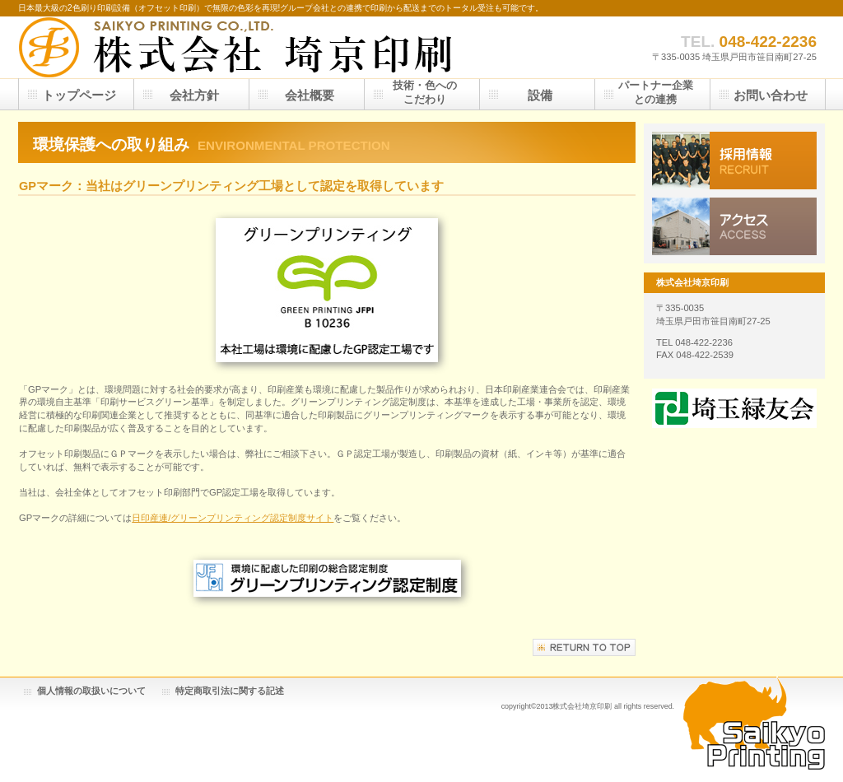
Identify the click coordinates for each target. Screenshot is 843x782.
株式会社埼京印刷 (236, 47)
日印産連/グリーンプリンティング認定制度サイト (232, 518)
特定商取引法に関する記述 (229, 691)
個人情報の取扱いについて (91, 691)
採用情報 (734, 160)
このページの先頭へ (584, 647)
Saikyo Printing (754, 723)
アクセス (734, 226)
